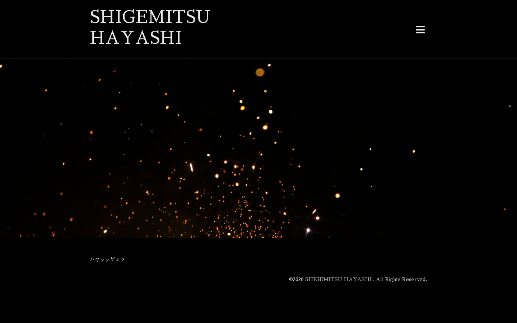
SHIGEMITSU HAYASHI (339, 279)
